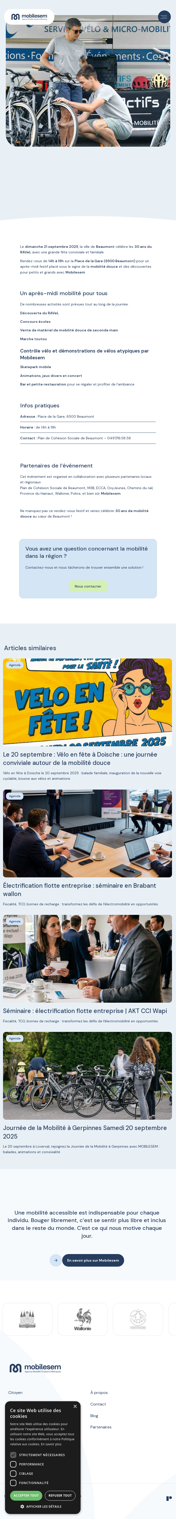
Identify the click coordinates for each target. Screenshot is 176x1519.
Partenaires (101, 1427)
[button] (164, 17)
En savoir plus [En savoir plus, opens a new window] (51, 1444)
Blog (94, 1415)
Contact (98, 1404)
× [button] (75, 1407)
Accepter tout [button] (26, 1495)
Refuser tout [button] (60, 1495)
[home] (29, 17)
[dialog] (43, 1457)
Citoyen (15, 1392)
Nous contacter (88, 586)
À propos (99, 1392)
